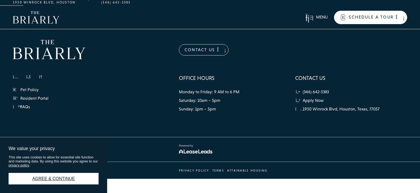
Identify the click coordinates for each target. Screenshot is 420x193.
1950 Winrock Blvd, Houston (44, 2)
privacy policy (19, 165)
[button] (316, 17)
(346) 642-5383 (115, 2)
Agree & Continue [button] (53, 178)
